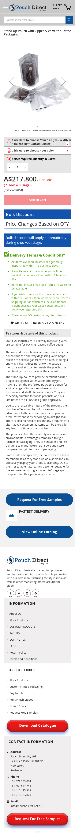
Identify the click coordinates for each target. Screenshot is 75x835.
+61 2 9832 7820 (20, 795)
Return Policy (17, 652)
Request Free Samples (23, 712)
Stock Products (18, 620)
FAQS (12, 646)
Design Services (19, 706)
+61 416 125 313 (20, 790)
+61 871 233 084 (20, 781)
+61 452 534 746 (20, 786)
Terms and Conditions (23, 659)
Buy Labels (16, 693)
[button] (11, 81)
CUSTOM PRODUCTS (22, 626)
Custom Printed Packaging (26, 686)
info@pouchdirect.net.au (26, 806)
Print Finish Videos (21, 699)
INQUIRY (14, 633)
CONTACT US (17, 639)
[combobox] (38, 19)
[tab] (37, 333)
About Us (15, 613)
